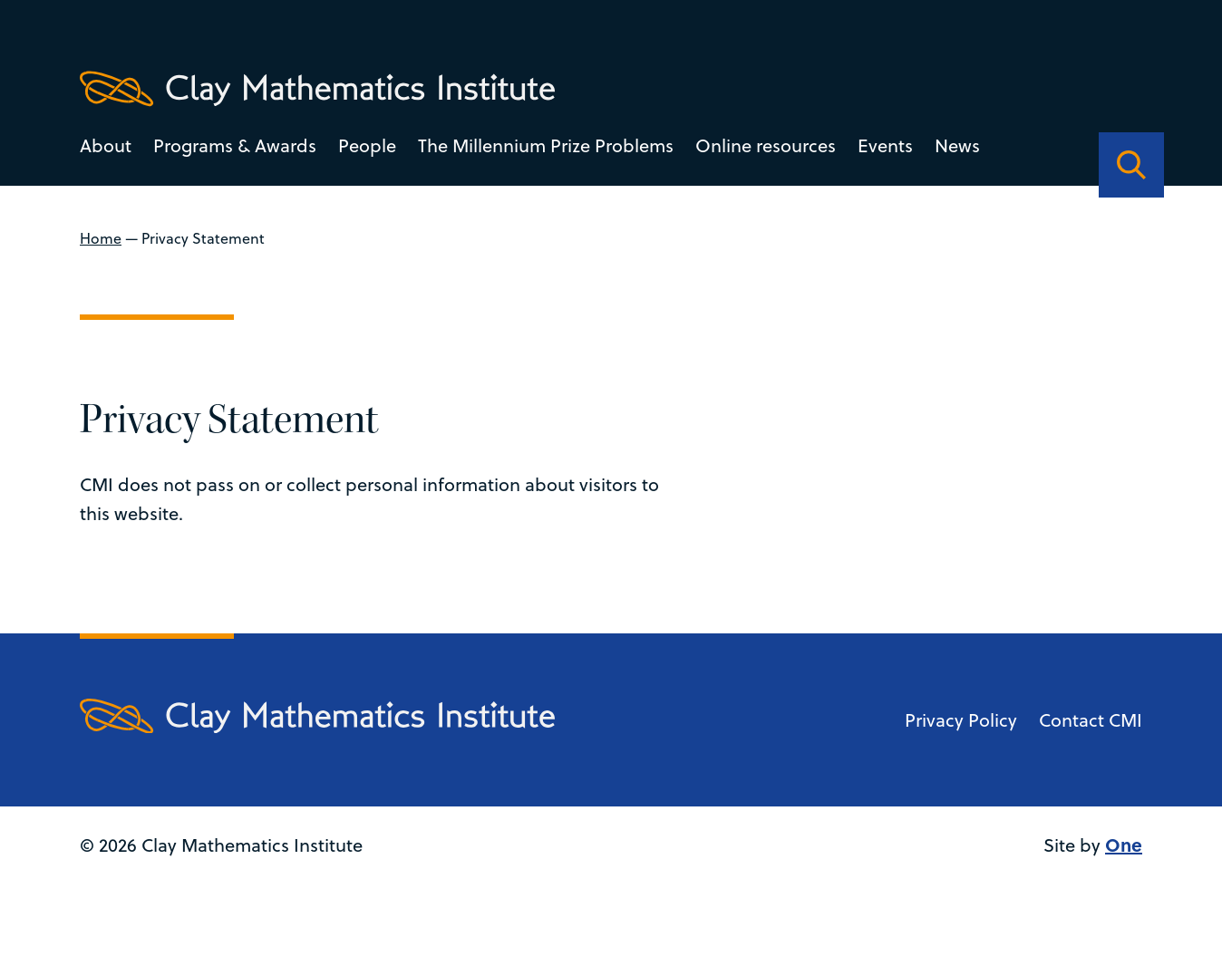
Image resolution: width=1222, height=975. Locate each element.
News (957, 145)
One (1123, 844)
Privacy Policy (961, 720)
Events (885, 145)
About (105, 145)
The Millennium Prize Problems (546, 145)
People (367, 145)
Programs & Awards (234, 145)
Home (100, 238)
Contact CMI (1090, 720)
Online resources (765, 145)
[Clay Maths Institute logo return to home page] (317, 89)
